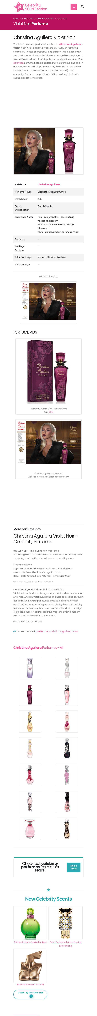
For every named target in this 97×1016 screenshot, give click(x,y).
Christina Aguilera (45, 18)
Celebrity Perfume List (30, 994)
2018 (51, 412)
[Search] (82, 7)
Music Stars (27, 18)
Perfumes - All (38, 647)
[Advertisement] (48, 102)
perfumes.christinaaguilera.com (57, 631)
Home (15, 18)
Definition (18, 62)
